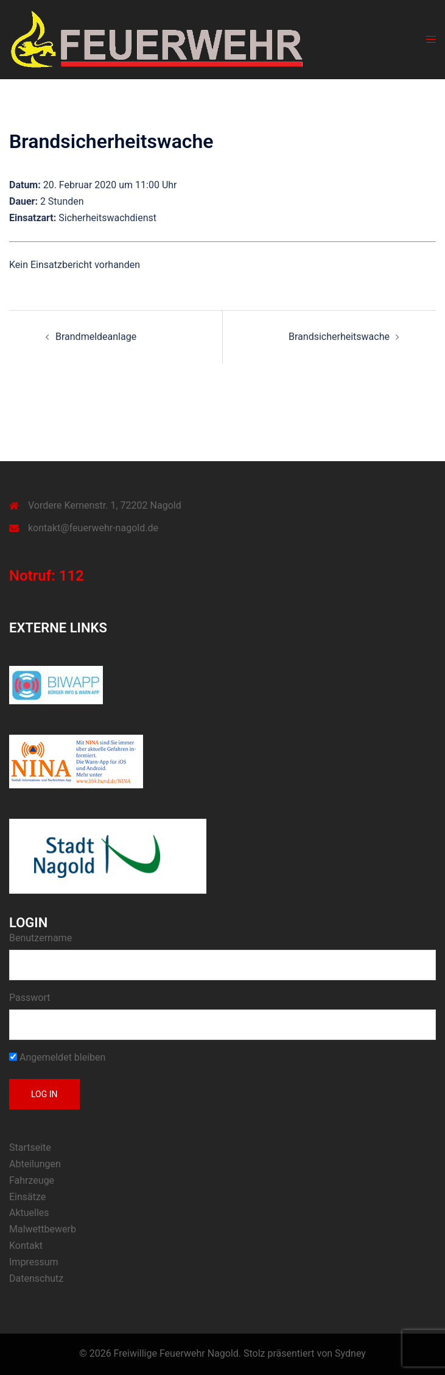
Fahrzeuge (31, 1180)
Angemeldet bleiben (57, 1057)
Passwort (29, 997)
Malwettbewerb (42, 1229)
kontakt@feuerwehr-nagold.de (93, 528)
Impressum (33, 1262)
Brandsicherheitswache (339, 336)
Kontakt (26, 1245)
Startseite (30, 1147)
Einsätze (27, 1197)
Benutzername (40, 938)
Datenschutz (36, 1278)
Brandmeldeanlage (95, 336)
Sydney (350, 1353)
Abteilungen (35, 1164)
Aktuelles (29, 1212)
